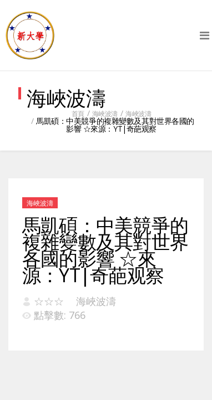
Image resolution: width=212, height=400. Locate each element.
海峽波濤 (105, 113)
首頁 (78, 113)
